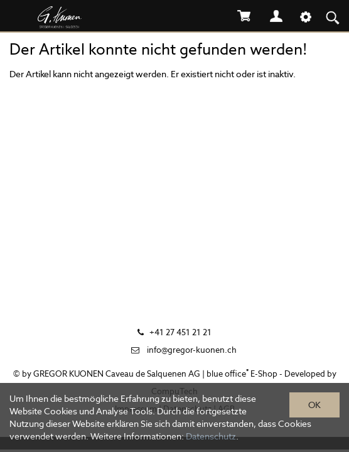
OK (314, 405)
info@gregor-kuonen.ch (192, 350)
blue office (228, 374)
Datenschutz (211, 436)
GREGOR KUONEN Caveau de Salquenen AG (116, 374)
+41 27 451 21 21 (180, 332)
